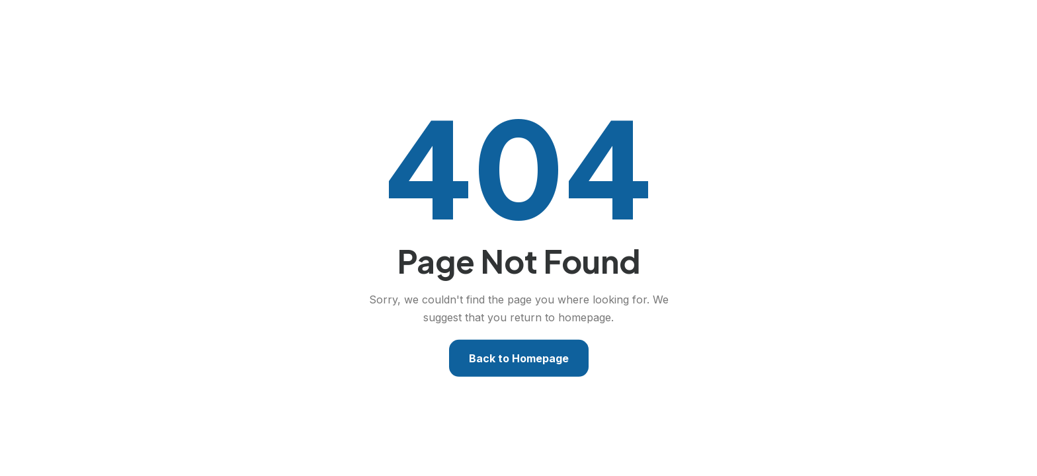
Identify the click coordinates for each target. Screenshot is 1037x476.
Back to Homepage (519, 358)
